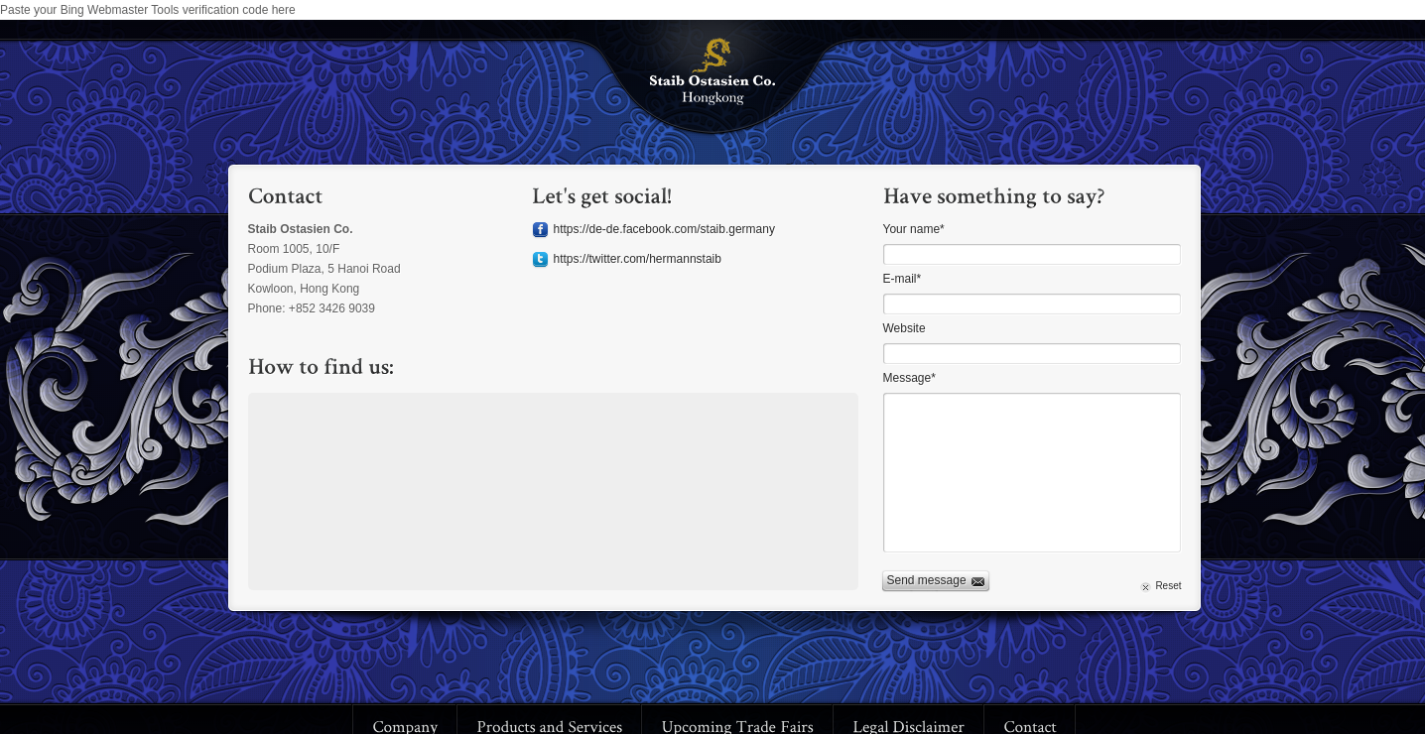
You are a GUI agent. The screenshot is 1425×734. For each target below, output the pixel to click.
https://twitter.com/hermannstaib (637, 259)
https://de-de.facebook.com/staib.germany (664, 229)
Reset (1168, 585)
